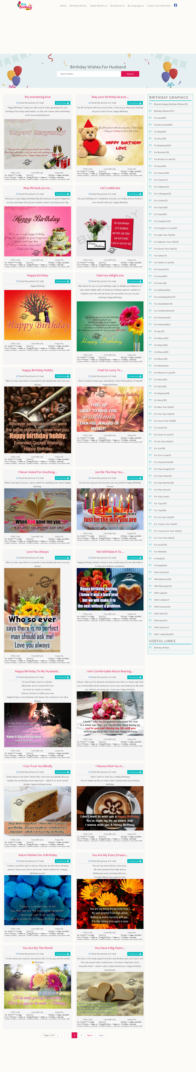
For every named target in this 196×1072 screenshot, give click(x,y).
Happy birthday (37, 276)
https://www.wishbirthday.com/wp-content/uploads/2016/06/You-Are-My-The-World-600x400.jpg (59, 1017)
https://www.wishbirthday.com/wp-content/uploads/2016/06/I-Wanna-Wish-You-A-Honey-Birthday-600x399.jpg (132, 839)
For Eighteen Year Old (164, 242)
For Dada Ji (159, 208)
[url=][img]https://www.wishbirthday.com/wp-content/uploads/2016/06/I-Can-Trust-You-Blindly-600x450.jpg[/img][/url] (37, 844)
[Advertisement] (98, 31)
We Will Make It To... (110, 552)
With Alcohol (160, 572)
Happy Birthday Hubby (37, 371)
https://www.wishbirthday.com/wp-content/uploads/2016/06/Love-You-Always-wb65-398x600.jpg (59, 661)
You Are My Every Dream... (110, 856)
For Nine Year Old (162, 407)
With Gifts (159, 614)
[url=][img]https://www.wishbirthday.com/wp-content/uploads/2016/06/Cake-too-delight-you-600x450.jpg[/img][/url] (110, 360)
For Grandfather (161, 304)
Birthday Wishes (78, 6)
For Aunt (158, 118)
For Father (159, 256)
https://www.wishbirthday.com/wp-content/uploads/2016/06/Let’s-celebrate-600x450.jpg (132, 265)
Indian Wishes (97, 6)
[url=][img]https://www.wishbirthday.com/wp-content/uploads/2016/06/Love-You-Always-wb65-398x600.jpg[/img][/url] (37, 661)
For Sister (158, 428)
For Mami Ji (159, 345)
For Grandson (160, 318)
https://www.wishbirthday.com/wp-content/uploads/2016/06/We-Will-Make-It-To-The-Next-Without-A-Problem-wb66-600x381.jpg (132, 619)
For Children (159, 187)
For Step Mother (162, 483)
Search (130, 74)
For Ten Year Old (162, 517)
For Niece (158, 400)
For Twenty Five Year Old (166, 531)
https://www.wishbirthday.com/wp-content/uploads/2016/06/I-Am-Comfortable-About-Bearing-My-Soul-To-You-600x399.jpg (132, 744)
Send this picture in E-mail (31, 103)
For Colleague (160, 194)
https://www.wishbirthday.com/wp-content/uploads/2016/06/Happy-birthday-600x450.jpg (59, 348)
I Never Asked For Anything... (37, 473)
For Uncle (158, 545)
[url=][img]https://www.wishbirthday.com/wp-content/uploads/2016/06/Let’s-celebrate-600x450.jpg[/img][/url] (110, 265)
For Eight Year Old (162, 235)
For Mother (159, 366)
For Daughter (160, 221)
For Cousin (159, 201)
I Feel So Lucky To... (110, 371)
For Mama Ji (159, 338)
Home (63, 6)
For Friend (158, 276)
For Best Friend (161, 125)
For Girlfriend (160, 290)
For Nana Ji (159, 380)
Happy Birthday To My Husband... (37, 672)
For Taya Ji (159, 504)
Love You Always (37, 552)
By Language (134, 6)
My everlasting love (38, 97)
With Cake (159, 593)
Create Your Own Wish (159, 6)
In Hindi (157, 559)
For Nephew (160, 393)
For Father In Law (162, 263)
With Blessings (161, 586)
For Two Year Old (162, 538)
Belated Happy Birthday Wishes (169, 104)
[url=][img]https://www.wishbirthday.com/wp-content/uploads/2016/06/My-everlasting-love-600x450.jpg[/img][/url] (37, 177)
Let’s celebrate (110, 189)
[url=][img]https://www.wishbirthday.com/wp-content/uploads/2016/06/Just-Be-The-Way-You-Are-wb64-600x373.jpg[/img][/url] (110, 538)
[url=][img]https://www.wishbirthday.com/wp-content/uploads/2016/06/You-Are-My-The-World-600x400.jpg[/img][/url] (37, 1017)
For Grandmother (162, 311)
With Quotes (160, 627)
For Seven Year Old (163, 421)
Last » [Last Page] (102, 1035)
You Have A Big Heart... (110, 948)
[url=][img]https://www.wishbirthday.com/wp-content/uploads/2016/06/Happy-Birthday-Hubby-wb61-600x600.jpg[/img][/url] (37, 461)
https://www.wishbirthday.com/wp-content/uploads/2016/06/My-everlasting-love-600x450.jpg (59, 177)
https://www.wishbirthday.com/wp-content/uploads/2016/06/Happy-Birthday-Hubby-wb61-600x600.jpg (59, 461)
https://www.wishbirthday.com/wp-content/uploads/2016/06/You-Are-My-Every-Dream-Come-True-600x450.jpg (132, 937)
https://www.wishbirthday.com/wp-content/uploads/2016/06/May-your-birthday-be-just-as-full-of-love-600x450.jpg (132, 174)
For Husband (160, 325)
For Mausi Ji (159, 359)
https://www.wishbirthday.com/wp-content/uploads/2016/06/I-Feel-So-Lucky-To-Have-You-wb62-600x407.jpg (132, 440)
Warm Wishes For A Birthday (37, 856)
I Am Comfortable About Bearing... (110, 672)
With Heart (159, 621)
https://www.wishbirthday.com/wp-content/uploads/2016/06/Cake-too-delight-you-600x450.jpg (132, 360)
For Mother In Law (162, 373)
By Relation (116, 6)
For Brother (159, 152)
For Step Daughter (163, 469)
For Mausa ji (159, 352)
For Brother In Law (163, 159)
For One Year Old (162, 414)
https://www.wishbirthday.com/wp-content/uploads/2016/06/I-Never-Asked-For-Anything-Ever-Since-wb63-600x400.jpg (59, 541)
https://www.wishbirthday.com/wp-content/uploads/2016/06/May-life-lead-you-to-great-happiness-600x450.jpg (59, 265)
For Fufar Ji (159, 283)
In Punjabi (158, 566)
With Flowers (160, 607)
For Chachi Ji (159, 180)
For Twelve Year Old (164, 524)
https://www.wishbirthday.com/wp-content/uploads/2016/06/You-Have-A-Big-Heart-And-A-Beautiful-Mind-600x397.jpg (132, 1024)
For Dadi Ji (159, 214)
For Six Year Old (161, 442)
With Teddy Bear (162, 634)
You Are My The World (38, 948)
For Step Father (161, 476)
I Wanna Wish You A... (110, 767)
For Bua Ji (158, 166)
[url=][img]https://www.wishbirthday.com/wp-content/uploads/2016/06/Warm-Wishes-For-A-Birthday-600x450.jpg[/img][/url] (37, 933)
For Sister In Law (162, 435)
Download (61, 103)
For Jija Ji (158, 331)
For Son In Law (161, 455)
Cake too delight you (110, 276)
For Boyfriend (160, 146)
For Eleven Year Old (163, 249)
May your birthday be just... (110, 97)
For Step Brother (162, 462)
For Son (157, 448)
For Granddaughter (163, 297)
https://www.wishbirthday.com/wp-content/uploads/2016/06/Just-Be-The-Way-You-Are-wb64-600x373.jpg (132, 538)
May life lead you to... (37, 189)
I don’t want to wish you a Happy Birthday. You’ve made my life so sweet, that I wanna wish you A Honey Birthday (110, 781)
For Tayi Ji (158, 510)
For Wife (158, 552)
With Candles (160, 600)
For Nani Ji (158, 387)
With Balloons (160, 579)
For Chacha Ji (160, 173)
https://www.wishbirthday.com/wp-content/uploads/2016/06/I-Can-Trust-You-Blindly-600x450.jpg (59, 844)
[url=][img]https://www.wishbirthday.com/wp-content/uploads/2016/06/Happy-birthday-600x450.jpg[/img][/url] (37, 348)
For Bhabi (158, 132)
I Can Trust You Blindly (37, 767)
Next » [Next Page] (91, 1035)
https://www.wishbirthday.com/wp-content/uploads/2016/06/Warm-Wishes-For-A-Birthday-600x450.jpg (59, 933)
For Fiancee (159, 269)
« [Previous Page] (60, 1035)
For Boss (158, 139)
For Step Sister (161, 490)
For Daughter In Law (163, 228)
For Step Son (160, 497)
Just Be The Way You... (110, 473)
